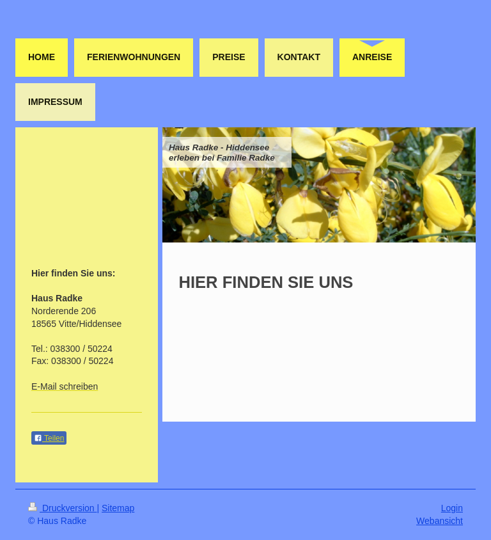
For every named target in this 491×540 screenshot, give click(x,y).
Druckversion (62, 508)
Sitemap (118, 508)
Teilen (49, 438)
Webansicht (439, 521)
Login (452, 508)
